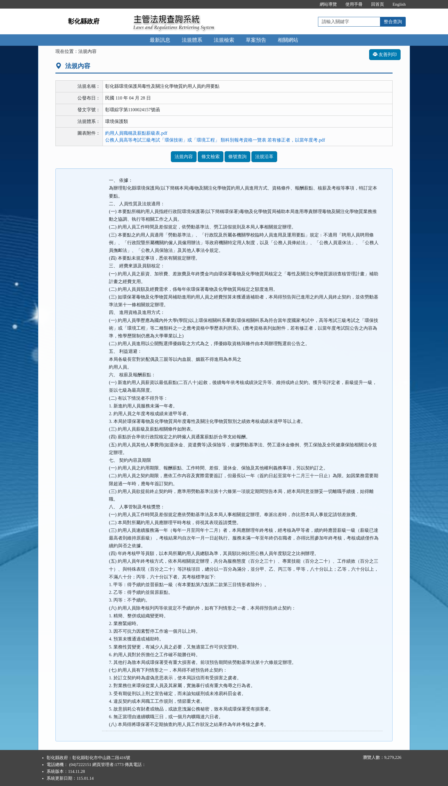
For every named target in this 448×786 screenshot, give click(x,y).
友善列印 (385, 54)
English (399, 4)
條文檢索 (210, 156)
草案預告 (256, 40)
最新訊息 (160, 40)
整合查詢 (393, 21)
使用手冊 (354, 4)
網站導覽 (328, 4)
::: (309, 4)
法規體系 (192, 40)
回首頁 (377, 4)
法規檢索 (224, 40)
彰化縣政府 (83, 21)
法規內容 (184, 156)
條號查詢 (237, 156)
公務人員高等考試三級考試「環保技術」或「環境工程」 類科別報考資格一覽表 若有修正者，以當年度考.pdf (215, 140)
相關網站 (288, 40)
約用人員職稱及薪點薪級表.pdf (136, 133)
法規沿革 (264, 156)
